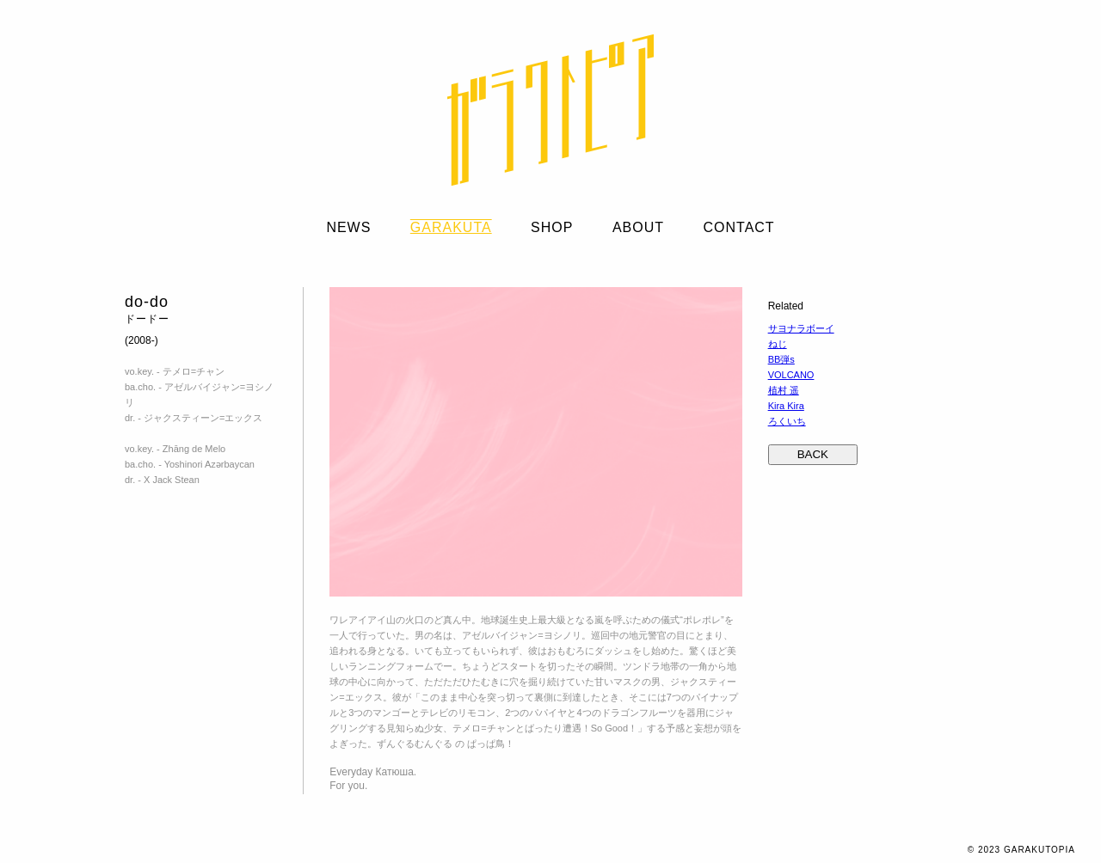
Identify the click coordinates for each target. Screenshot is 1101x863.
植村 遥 (783, 390)
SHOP (552, 227)
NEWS (348, 227)
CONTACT (738, 227)
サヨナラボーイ (801, 328)
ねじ (777, 344)
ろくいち (787, 421)
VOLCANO (791, 375)
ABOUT (638, 227)
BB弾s (781, 359)
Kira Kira (786, 406)
